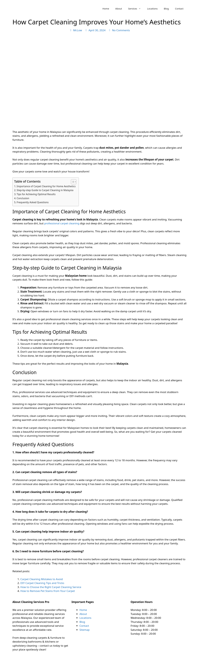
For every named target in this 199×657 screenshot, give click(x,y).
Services (136, 8)
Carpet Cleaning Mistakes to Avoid (41, 579)
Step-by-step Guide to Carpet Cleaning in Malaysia (45, 190)
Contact (179, 8)
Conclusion (23, 198)
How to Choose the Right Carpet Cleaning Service (50, 587)
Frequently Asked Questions (33, 202)
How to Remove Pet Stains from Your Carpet (47, 591)
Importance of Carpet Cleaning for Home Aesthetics (46, 186)
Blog (166, 8)
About (118, 8)
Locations (152, 8)
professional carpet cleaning (61, 223)
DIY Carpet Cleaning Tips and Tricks (42, 583)
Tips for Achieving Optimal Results (36, 194)
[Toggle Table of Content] (72, 181)
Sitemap (84, 630)
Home (105, 8)
